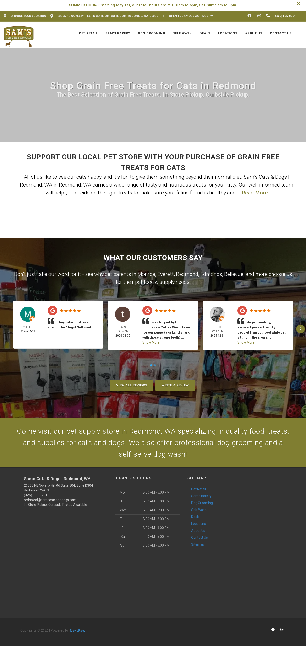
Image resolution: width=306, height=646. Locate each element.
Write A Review (175, 385)
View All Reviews (131, 385)
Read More (255, 193)
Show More (151, 342)
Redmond (187, 274)
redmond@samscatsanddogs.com (50, 500)
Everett (165, 274)
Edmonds (211, 274)
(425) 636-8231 (35, 495)
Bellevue (233, 274)
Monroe (146, 274)
